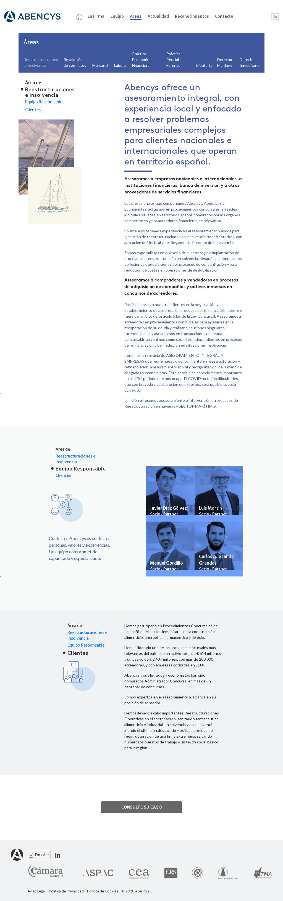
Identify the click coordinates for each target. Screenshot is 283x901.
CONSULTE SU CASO (141, 807)
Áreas (136, 16)
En (275, 16)
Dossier (42, 855)
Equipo (117, 16)
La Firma (96, 16)
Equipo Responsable (43, 101)
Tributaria (203, 65)
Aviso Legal (37, 891)
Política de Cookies (102, 891)
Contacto (224, 16)
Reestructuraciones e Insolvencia (75, 459)
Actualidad (158, 16)
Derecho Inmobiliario (250, 62)
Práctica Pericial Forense (173, 59)
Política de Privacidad (66, 891)
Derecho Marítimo (224, 62)
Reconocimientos (192, 16)
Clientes (33, 109)
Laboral (120, 65)
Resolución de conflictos (75, 62)
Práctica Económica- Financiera (142, 59)
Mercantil (100, 65)
